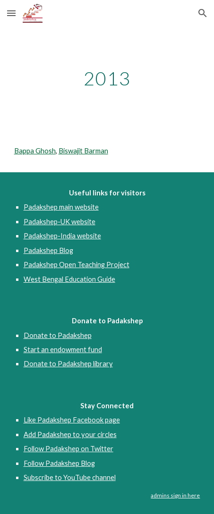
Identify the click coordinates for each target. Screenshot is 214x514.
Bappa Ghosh (35, 151)
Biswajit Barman (83, 151)
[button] (11, 13)
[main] (107, 78)
